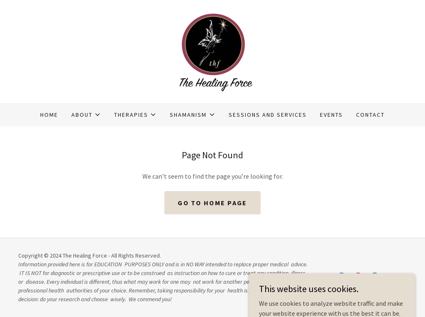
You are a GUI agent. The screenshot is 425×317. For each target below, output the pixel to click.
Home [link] (49, 114)
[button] (86, 115)
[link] (212, 51)
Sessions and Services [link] (268, 114)
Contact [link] (370, 114)
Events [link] (331, 114)
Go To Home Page (212, 203)
